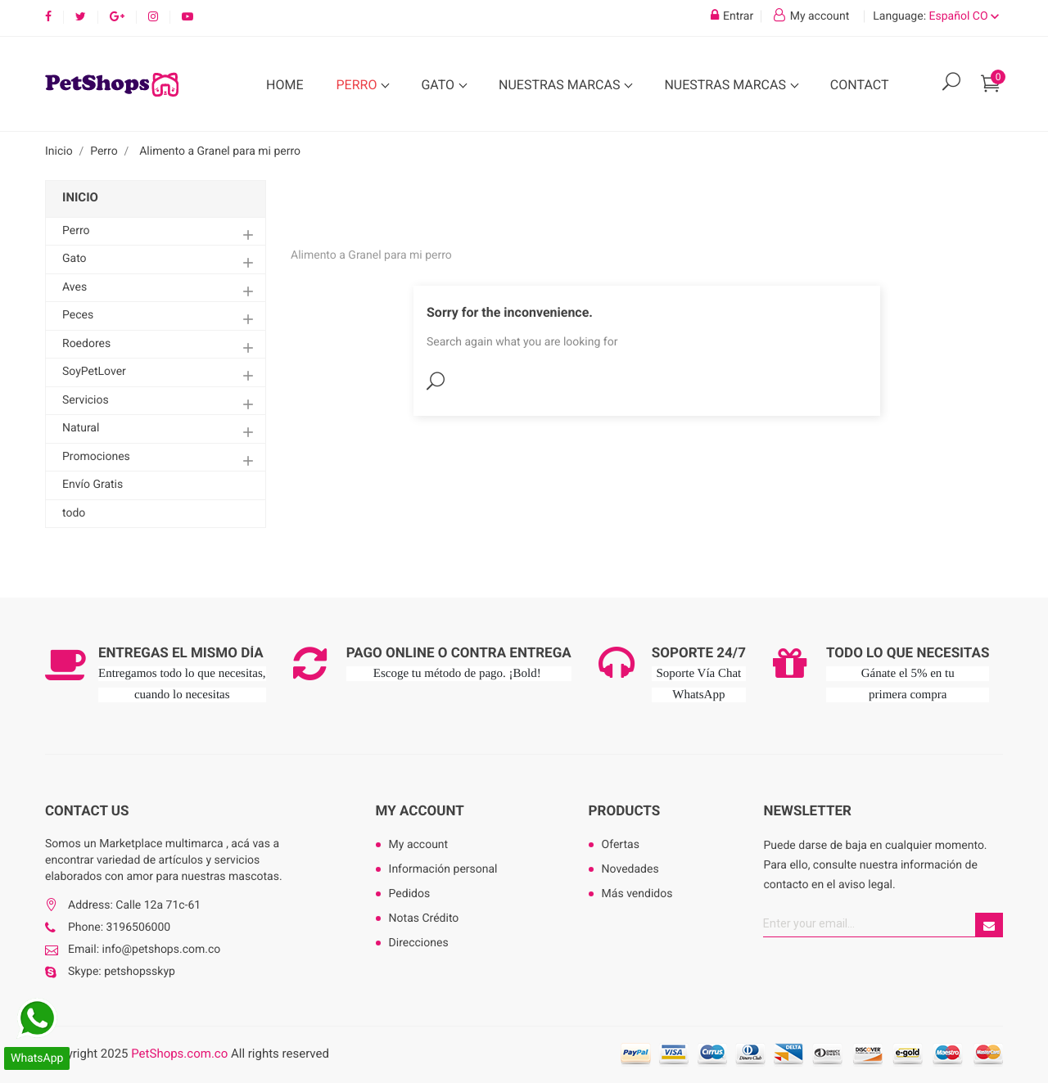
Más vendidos (637, 893)
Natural (80, 428)
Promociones (96, 456)
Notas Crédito (424, 918)
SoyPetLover (94, 371)
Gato (439, 85)
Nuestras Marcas (561, 85)
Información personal (443, 869)
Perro (358, 85)
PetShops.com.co (179, 1053)
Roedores (86, 343)
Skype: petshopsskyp (121, 971)
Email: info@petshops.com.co (144, 949)
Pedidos (410, 893)
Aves (74, 287)
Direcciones (419, 943)
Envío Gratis (92, 484)
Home (284, 85)
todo (73, 513)
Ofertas (620, 844)
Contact (859, 85)
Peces (77, 315)
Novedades (630, 869)
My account (420, 811)
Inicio (80, 197)
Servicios (85, 400)
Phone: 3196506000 (119, 927)
